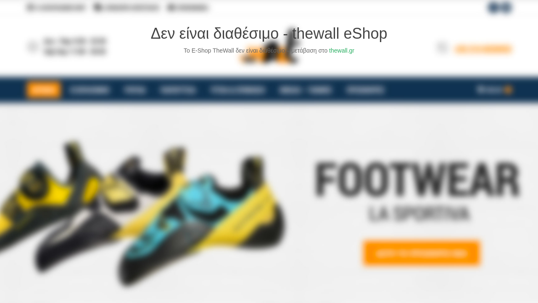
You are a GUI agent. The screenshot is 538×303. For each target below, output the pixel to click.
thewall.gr (341, 50)
